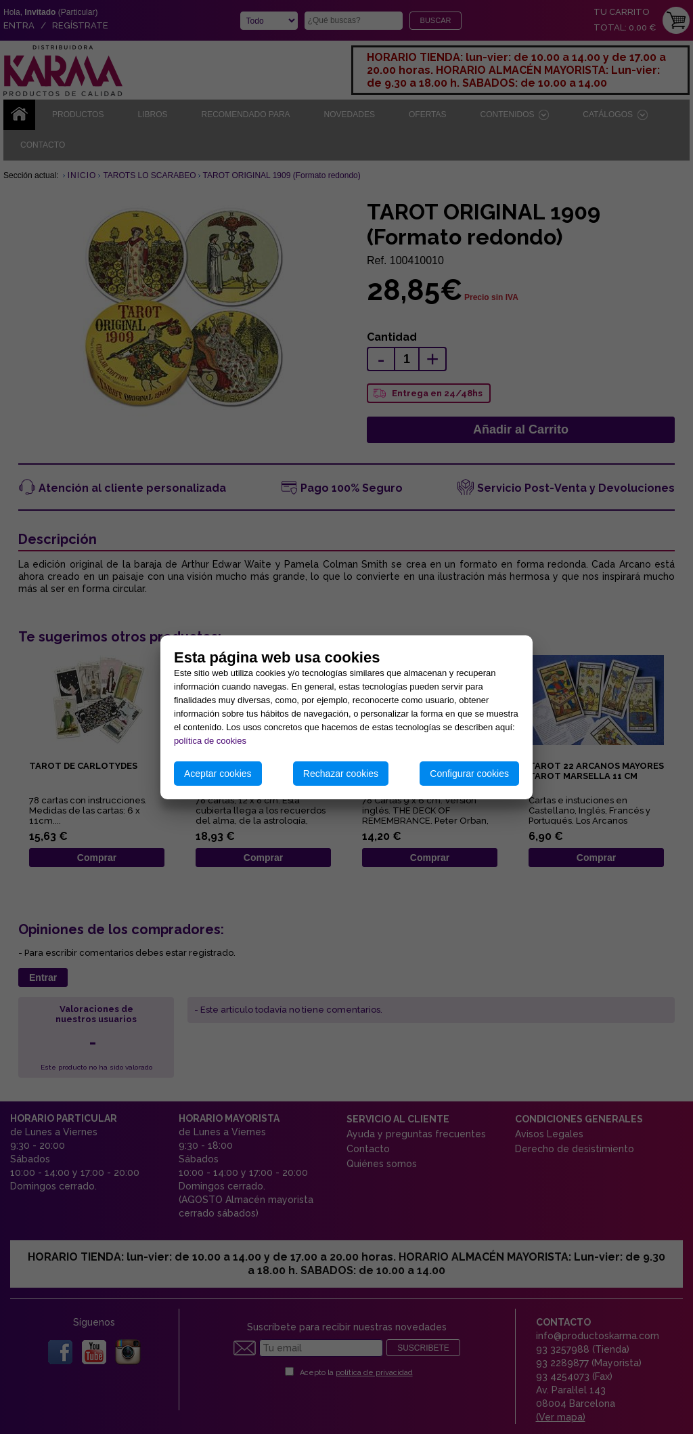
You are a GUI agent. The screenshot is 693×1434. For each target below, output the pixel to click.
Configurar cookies (469, 773)
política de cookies (210, 741)
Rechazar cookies (340, 773)
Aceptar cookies (218, 773)
